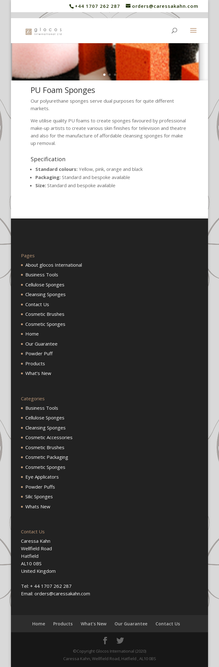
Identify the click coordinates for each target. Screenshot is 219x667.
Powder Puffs (40, 487)
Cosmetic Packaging (46, 457)
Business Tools (41, 274)
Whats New (37, 506)
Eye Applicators (42, 477)
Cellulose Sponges (44, 284)
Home (32, 334)
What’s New (38, 373)
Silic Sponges (39, 496)
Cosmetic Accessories (49, 437)
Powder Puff (39, 353)
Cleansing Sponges (45, 294)
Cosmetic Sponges (45, 324)
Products (35, 363)
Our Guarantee (41, 344)
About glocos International (53, 265)
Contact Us (37, 304)
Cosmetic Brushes (44, 314)
